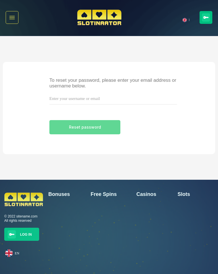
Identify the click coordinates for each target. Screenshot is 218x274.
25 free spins (100, 217)
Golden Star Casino (151, 217)
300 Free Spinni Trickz (65, 245)
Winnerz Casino (148, 252)
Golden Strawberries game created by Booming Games (192, 237)
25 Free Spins (101, 229)
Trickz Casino (146, 241)
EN (186, 20)
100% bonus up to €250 (66, 257)
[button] (12, 17)
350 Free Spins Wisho (65, 217)
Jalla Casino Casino (151, 229)
